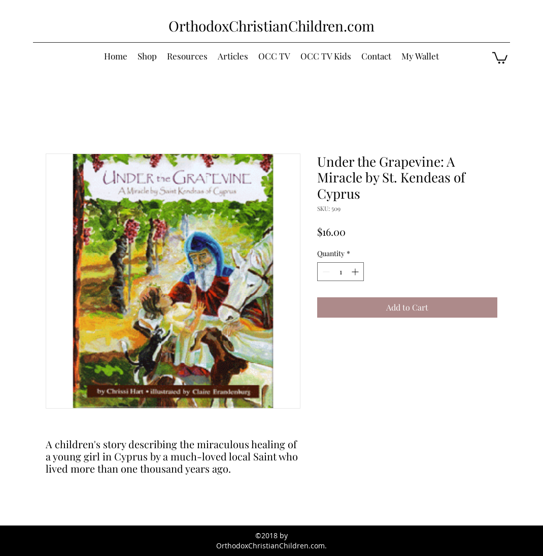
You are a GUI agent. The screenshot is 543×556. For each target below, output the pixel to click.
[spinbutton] (340, 272)
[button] (499, 57)
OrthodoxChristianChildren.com (271, 25)
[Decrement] (325, 272)
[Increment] (356, 272)
